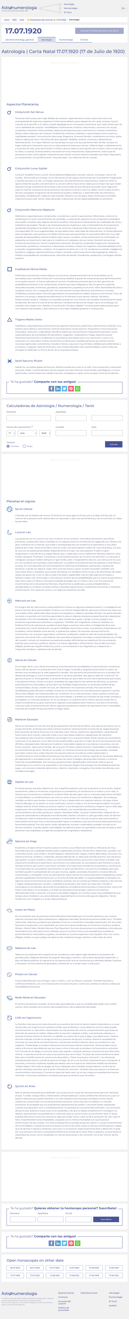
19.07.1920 (55, 1268)
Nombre (11, 412)
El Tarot (68, 12)
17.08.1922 (74, 1277)
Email (69, 1213)
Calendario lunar (89, 1295)
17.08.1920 (94, 1268)
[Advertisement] (64, 82)
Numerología (70, 8)
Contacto (63, 1299)
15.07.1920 (74, 1268)
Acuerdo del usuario (64, 1304)
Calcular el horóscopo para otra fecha (99, 31)
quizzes (113, 1307)
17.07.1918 (15, 1277)
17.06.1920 (114, 1268)
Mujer (30, 446)
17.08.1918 (54, 1277)
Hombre (15, 446)
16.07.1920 (35, 1268)
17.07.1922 (35, 1277)
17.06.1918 (94, 1277)
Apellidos (61, 412)
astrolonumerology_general (19, 40)
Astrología (69, 4)
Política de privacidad (63, 1311)
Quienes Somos (66, 1295)
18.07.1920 (15, 1268)
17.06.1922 (114, 1277)
